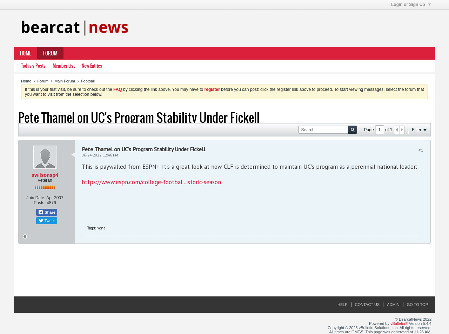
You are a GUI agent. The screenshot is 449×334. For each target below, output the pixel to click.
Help (342, 304)
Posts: (39, 202)
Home (25, 53)
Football (88, 81)
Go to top (417, 304)
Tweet (47, 220)
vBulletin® (399, 323)
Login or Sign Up (411, 4)
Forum (50, 53)
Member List (64, 65)
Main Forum (64, 81)
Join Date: (35, 197)
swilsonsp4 (45, 175)
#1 (420, 150)
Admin (393, 304)
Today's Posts (33, 65)
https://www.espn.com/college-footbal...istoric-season (151, 182)
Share (46, 212)
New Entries (92, 65)
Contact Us (367, 304)
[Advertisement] (224, 270)
